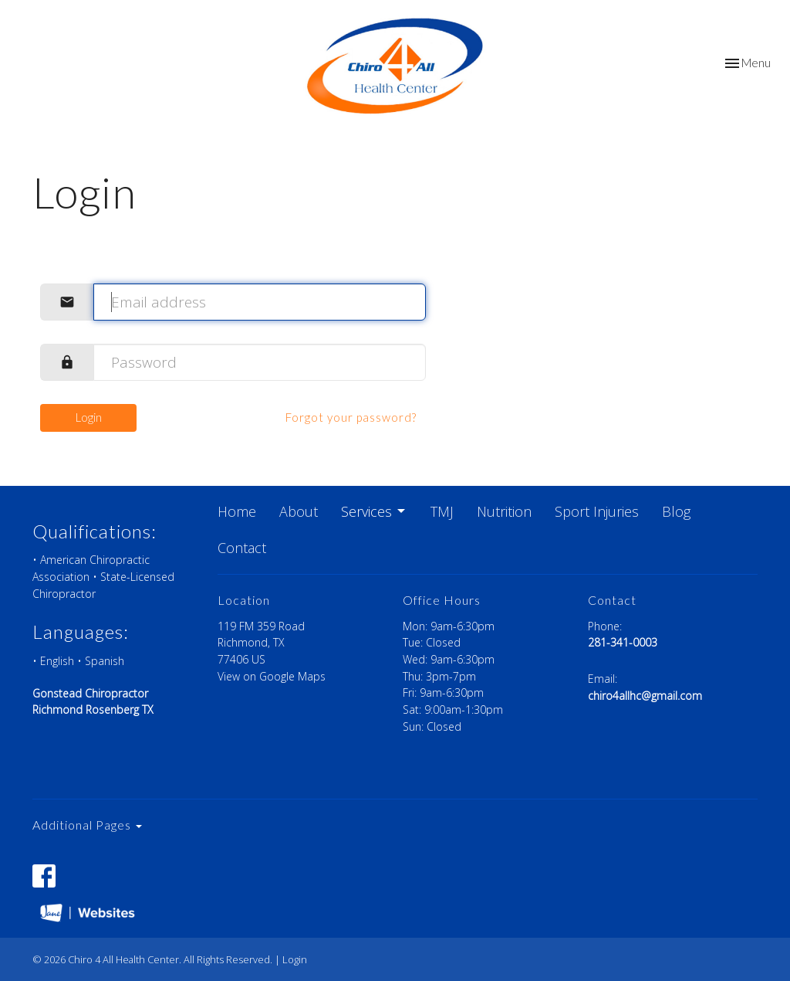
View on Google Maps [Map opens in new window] (272, 676)
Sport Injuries (597, 511)
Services (374, 511)
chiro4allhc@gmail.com (645, 695)
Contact (242, 547)
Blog (676, 511)
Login (89, 417)
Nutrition (504, 511)
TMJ (442, 511)
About (298, 511)
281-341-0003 (622, 642)
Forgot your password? (351, 417)
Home (237, 511)
